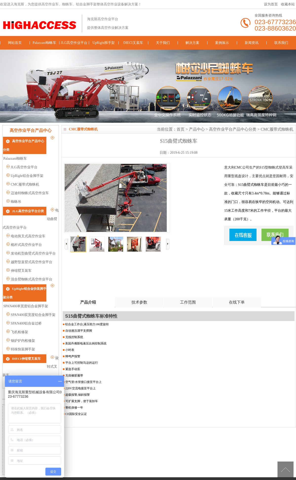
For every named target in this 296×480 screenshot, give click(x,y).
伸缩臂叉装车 (19, 254)
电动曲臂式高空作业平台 (27, 211)
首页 (181, 129)
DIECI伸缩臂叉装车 (26, 333)
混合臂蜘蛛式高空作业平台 (29, 263)
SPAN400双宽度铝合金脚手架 (31, 289)
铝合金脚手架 (188, 470)
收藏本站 (288, 4)
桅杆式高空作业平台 (24, 228)
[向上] (286, 470)
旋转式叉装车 (19, 342)
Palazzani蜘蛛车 (44, 43)
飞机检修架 (17, 307)
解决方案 (192, 43)
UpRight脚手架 (103, 43)
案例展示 (222, 43)
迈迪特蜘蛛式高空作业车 (27, 184)
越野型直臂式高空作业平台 (29, 245)
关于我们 (163, 43)
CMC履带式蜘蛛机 (277, 129)
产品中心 (197, 129)
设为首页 (271, 4)
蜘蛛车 (169, 470)
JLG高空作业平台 (74, 43)
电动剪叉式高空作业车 (25, 220)
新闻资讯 (252, 43)
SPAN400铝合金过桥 (24, 298)
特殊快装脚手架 (20, 324)
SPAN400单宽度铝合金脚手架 (31, 281)
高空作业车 (152, 470)
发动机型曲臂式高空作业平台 (31, 237)
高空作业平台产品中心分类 (232, 129)
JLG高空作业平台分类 (28, 202)
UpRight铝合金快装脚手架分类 (34, 272)
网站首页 (15, 43)
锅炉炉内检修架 (20, 315)
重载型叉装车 (19, 351)
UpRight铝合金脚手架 (24, 167)
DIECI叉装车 (133, 43)
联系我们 (281, 43)
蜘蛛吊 (13, 193)
